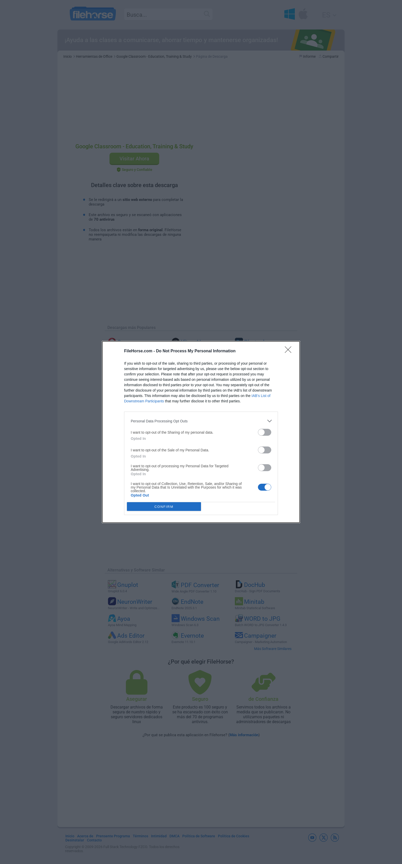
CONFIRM (164, 507)
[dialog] (201, 432)
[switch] (264, 432)
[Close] (290, 351)
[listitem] (201, 421)
